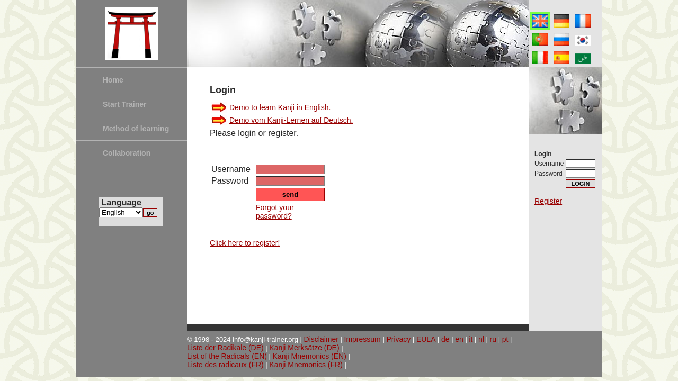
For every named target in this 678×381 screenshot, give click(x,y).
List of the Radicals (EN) (227, 356)
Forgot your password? (275, 211)
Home (113, 80)
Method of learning (136, 128)
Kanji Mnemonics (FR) (305, 364)
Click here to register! (245, 243)
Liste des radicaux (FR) (225, 364)
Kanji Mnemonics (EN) (309, 356)
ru (493, 339)
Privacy (398, 339)
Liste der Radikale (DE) (225, 347)
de (445, 339)
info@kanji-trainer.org (265, 339)
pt (505, 339)
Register (548, 201)
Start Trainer (124, 104)
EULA (426, 339)
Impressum (362, 339)
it (470, 339)
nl (481, 339)
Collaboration (126, 153)
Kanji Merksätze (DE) (304, 347)
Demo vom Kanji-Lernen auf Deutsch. (291, 120)
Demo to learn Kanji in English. (280, 107)
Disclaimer (321, 339)
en (459, 339)
